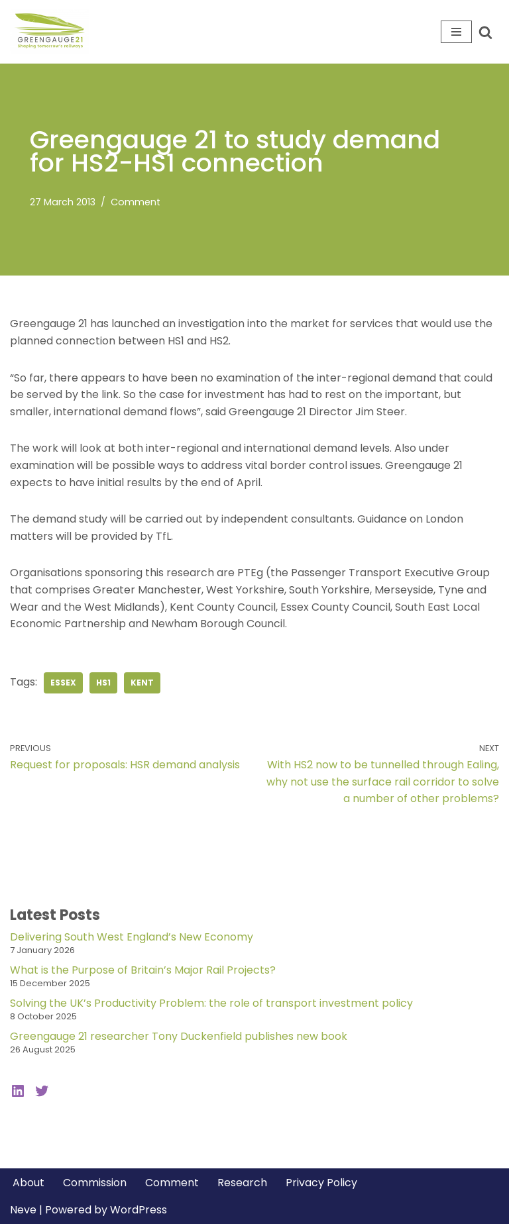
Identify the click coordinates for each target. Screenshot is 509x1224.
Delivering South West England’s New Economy (131, 936)
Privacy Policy (321, 1182)
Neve (23, 1209)
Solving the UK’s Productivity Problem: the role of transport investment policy (211, 1003)
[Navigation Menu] (456, 32)
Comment (135, 202)
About (28, 1182)
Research (242, 1182)
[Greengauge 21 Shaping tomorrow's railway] (53, 31)
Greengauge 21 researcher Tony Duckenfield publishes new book (178, 1036)
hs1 (103, 682)
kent (142, 682)
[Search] (485, 32)
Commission (95, 1182)
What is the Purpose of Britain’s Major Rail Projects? (143, 970)
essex (63, 682)
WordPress (138, 1209)
